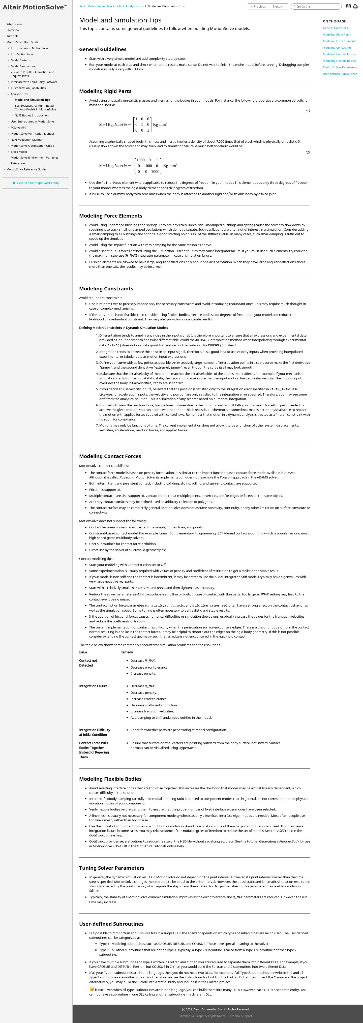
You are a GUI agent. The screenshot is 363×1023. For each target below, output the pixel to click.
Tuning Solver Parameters (340, 67)
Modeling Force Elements (339, 41)
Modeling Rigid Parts (337, 34)
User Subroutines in (32, 121)
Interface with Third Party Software (34, 82)
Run (22, 54)
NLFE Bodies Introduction (32, 115)
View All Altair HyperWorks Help (38, 183)
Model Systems (21, 60)
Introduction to (30, 48)
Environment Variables (34, 157)
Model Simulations (23, 66)
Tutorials (12, 36)
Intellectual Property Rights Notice (202, 1016)
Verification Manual (32, 133)
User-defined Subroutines (340, 74)
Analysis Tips (19, 94)
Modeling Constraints (337, 47)
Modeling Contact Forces (339, 54)
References (18, 163)
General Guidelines (335, 28)
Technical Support (240, 1016)
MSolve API (18, 127)
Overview (13, 30)
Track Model (19, 152)
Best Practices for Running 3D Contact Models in (35, 107)
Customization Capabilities (28, 88)
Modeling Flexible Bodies (339, 61)
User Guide (23, 42)
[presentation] (133, 125)
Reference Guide (26, 169)
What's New (14, 24)
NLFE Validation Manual (26, 139)
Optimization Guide (32, 145)
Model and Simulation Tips (32, 100)
